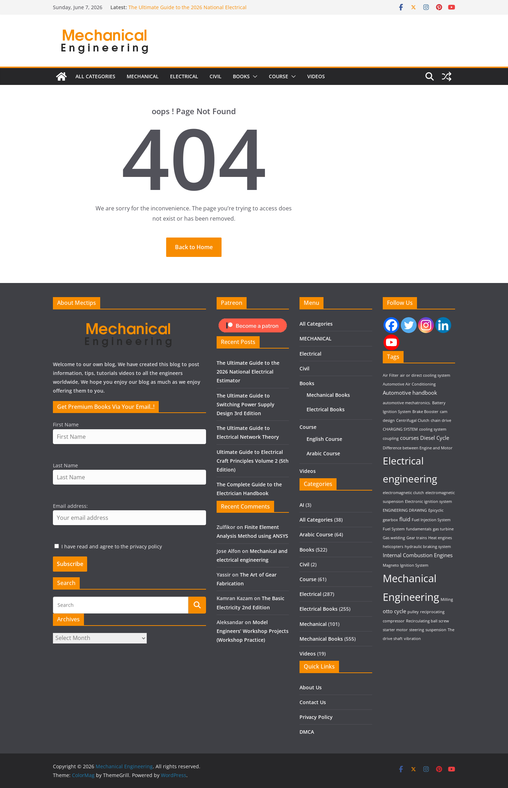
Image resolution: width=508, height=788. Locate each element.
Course (278, 81)
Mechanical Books (328, 395)
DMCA (307, 731)
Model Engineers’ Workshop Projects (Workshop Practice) (253, 631)
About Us (311, 687)
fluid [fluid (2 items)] (404, 519)
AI (302, 504)
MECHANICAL (143, 81)
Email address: (70, 506)
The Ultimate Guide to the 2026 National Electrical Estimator (248, 371)
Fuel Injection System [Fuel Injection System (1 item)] (431, 519)
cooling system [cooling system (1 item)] (432, 429)
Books (241, 81)
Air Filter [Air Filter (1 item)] (391, 375)
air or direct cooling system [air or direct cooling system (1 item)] (425, 375)
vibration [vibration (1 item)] (412, 638)
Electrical (184, 81)
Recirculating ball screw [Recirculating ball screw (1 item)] (427, 620)
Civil (216, 81)
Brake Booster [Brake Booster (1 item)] (425, 411)
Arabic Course (323, 453)
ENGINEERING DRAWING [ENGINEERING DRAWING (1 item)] (405, 510)
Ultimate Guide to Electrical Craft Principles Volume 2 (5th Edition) (253, 461)
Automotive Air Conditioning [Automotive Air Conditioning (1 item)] (409, 384)
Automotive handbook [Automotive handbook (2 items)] (410, 392)
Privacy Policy (316, 717)
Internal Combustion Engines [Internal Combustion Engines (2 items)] (418, 555)
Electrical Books (326, 409)
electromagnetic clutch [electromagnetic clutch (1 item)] (403, 492)
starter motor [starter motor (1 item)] (395, 629)
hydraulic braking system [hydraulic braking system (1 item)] (428, 546)
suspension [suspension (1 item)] (435, 629)
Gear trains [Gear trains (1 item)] (416, 537)
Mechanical (313, 624)
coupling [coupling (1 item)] (391, 438)
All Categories (95, 81)
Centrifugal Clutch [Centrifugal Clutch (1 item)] (412, 420)
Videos (316, 81)
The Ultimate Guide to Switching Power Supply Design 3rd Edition (245, 404)
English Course (324, 439)
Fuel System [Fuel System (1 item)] (394, 529)
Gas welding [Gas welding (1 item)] (394, 537)
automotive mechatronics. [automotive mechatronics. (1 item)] (407, 402)
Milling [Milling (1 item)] (447, 599)
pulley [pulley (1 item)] (413, 611)
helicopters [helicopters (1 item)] (393, 546)
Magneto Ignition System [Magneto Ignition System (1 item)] (405, 565)
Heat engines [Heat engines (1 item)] (440, 537)
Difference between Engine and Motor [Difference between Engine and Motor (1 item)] (418, 447)
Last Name (65, 465)
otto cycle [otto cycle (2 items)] (394, 611)
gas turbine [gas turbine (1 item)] (443, 529)
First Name (66, 424)
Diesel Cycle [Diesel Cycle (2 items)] (434, 437)
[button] (254, 81)
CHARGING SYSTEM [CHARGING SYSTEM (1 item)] (400, 429)
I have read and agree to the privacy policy (111, 546)
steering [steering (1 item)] (416, 629)
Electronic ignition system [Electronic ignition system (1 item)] (428, 501)
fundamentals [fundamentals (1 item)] (418, 529)
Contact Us (313, 702)
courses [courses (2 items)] (409, 437)
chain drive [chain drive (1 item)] (441, 420)
